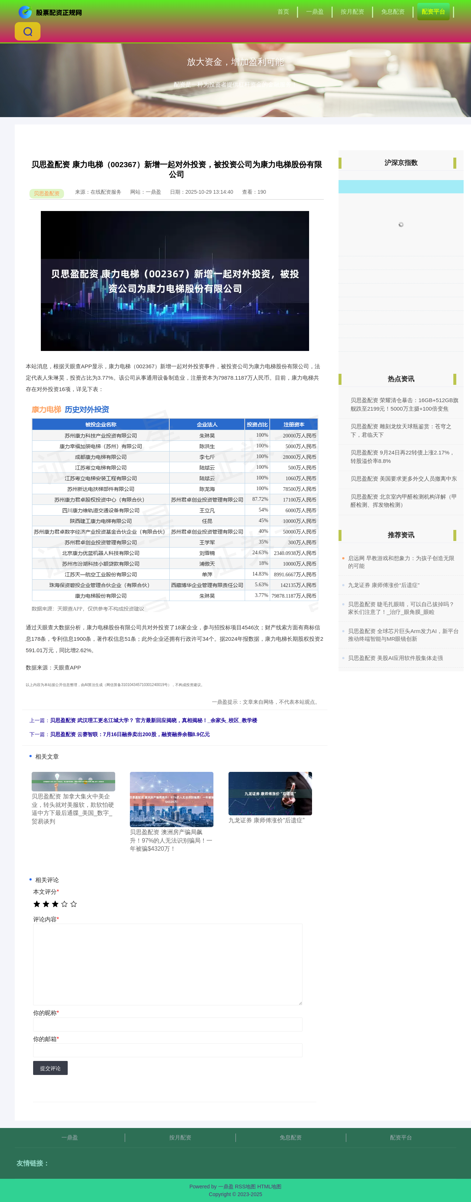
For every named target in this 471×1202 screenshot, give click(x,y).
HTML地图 (269, 1186)
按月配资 (352, 11)
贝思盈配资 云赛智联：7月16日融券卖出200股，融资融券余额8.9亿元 (130, 734)
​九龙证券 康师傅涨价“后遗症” (383, 585)
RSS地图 (245, 1186)
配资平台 (433, 11)
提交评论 (50, 1068)
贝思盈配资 (47, 193)
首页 (283, 11)
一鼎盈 (315, 11)
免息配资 (393, 11)
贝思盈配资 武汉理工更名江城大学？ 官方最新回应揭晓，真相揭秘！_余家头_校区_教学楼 (153, 720)
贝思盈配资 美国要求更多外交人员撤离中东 (404, 478)
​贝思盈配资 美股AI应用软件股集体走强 (395, 658)
